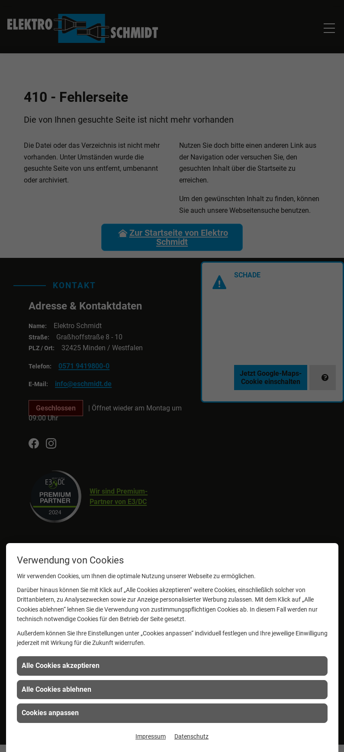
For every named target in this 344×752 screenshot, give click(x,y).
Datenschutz (191, 736)
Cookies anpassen (50, 713)
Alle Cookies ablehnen (56, 689)
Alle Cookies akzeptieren (61, 665)
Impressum (150, 736)
